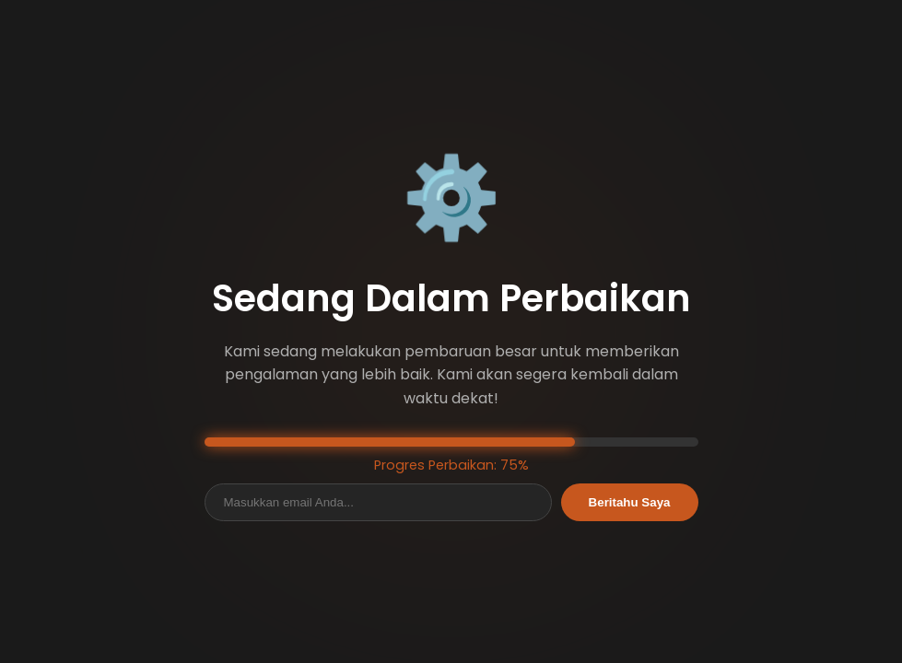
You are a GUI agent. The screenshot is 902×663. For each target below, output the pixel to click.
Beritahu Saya (630, 502)
